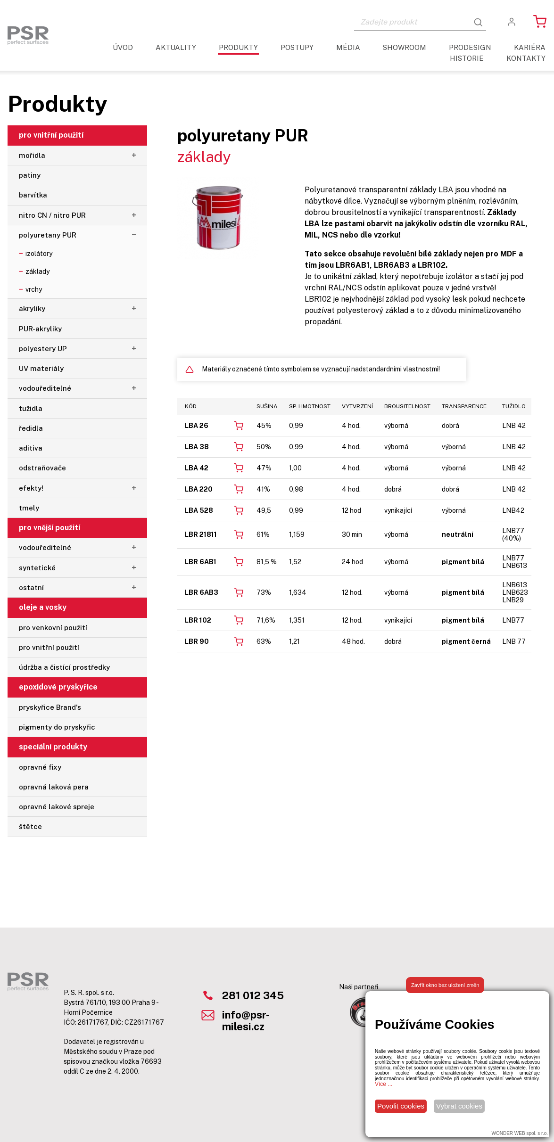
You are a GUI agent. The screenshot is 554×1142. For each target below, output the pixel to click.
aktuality (176, 47)
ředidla (31, 428)
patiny (30, 175)
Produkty (238, 47)
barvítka (33, 195)
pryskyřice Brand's (50, 707)
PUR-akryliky (40, 329)
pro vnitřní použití (49, 647)
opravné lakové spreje (56, 807)
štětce (30, 826)
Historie (467, 58)
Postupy (297, 47)
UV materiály (41, 368)
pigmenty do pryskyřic (57, 727)
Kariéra (530, 47)
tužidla (30, 408)
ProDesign (470, 47)
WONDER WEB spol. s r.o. (520, 1133)
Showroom (404, 47)
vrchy (33, 289)
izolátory (38, 253)
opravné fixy (40, 767)
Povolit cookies (400, 1106)
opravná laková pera (54, 787)
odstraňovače (42, 468)
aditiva (30, 448)
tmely (29, 508)
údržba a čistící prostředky (64, 667)
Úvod (123, 47)
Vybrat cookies (459, 1106)
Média (348, 47)
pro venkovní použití (53, 628)
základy (37, 271)
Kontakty (526, 58)
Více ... (383, 1084)
